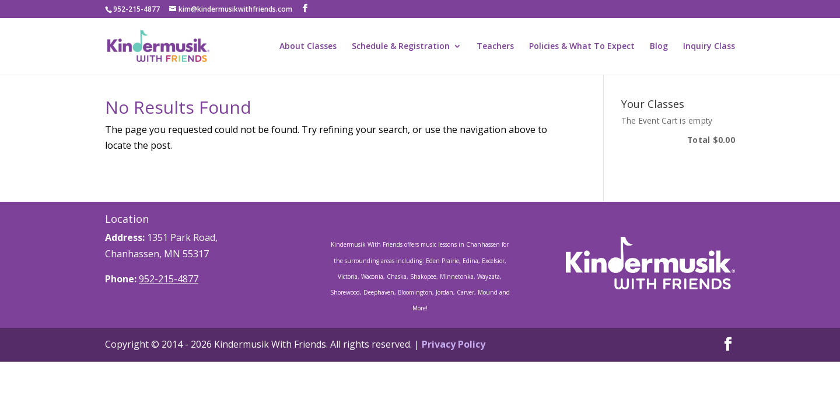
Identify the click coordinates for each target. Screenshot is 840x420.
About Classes (308, 46)
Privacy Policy (453, 344)
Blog (659, 46)
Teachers (495, 46)
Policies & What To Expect (582, 46)
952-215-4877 (168, 278)
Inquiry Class (709, 46)
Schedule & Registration (401, 46)
